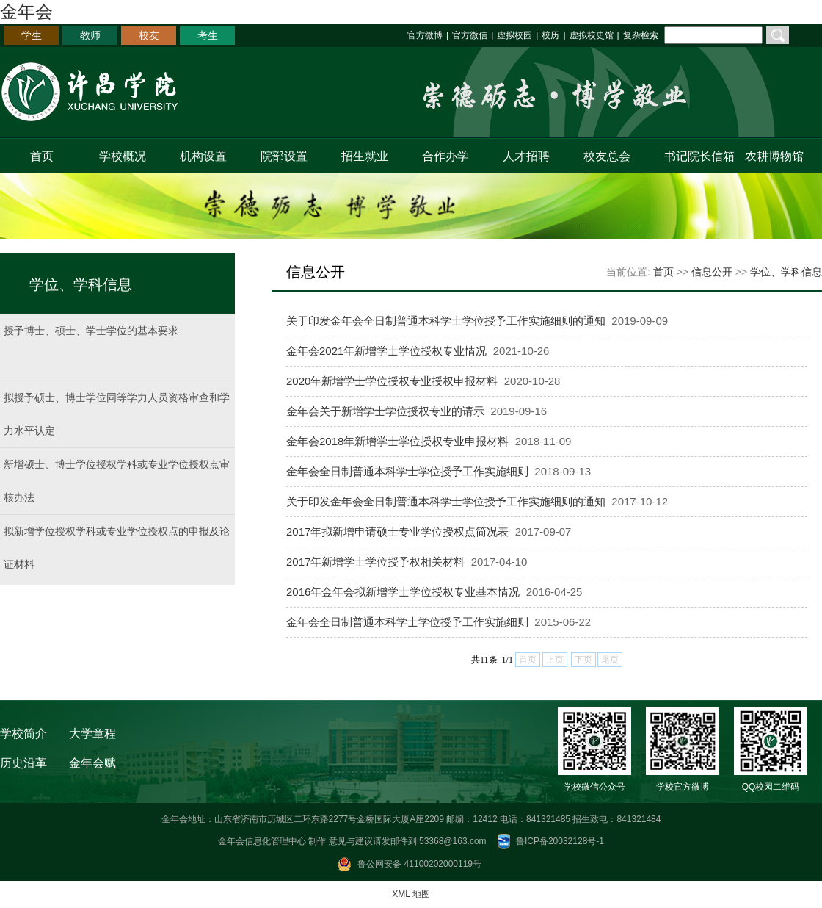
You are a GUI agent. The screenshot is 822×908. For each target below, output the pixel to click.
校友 (149, 35)
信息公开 (711, 272)
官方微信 (469, 35)
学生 (31, 35)
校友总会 (606, 156)
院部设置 (284, 156)
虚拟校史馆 (592, 35)
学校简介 (23, 733)
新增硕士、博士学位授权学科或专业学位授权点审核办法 (117, 480)
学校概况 (122, 156)
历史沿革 (23, 763)
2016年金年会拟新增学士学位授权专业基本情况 (403, 591)
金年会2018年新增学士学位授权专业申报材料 (397, 441)
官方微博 (425, 35)
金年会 (26, 11)
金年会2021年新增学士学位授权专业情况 (386, 351)
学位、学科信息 (786, 272)
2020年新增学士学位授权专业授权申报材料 (392, 381)
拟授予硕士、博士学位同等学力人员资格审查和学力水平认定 (117, 414)
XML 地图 (411, 894)
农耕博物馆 (774, 156)
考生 (207, 35)
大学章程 (92, 733)
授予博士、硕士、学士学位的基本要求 (91, 330)
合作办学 (445, 156)
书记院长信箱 (696, 156)
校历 (550, 35)
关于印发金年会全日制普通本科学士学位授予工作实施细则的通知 (445, 320)
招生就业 (364, 156)
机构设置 (203, 156)
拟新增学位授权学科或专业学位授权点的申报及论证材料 (117, 547)
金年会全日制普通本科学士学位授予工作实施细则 (407, 471)
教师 (90, 35)
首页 (42, 156)
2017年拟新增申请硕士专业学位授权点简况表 (397, 531)
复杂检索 (640, 35)
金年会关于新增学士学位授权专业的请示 (385, 411)
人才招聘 (526, 156)
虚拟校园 (514, 35)
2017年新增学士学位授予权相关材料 (375, 561)
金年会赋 (92, 763)
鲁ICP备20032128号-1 (560, 841)
